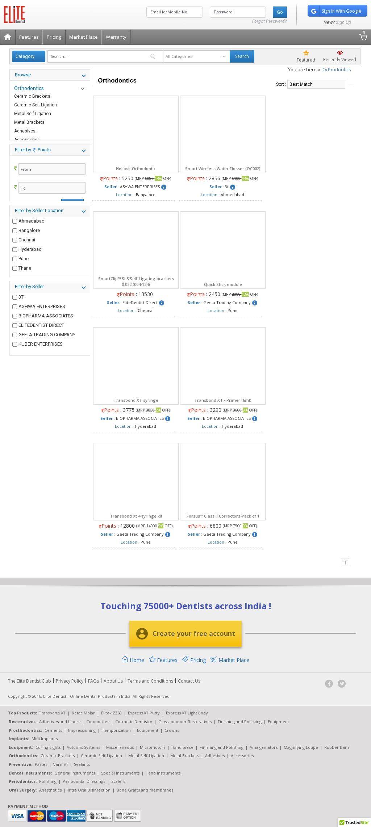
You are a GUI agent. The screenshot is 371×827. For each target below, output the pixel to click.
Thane (21, 284)
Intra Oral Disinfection (89, 790)
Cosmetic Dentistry (133, 721)
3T (18, 311)
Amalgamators (264, 747)
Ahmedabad (28, 237)
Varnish (60, 764)
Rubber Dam (336, 747)
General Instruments (74, 773)
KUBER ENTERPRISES (37, 358)
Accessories (242, 755)
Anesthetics (50, 790)
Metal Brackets (29, 122)
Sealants (82, 764)
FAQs (93, 681)
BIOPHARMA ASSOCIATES (42, 330)
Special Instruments (120, 773)
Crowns (171, 730)
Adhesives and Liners (59, 721)
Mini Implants (45, 738)
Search (242, 56)
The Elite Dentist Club (29, 681)
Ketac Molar (83, 713)
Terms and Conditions (150, 681)
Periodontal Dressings (84, 781)
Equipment (278, 721)
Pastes (41, 764)
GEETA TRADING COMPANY (43, 349)
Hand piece (182, 747)
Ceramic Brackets (32, 96)
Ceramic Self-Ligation (35, 104)
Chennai (23, 256)
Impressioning (82, 730)
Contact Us (189, 681)
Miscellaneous (120, 747)
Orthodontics (29, 88)
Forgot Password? (269, 21)
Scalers (118, 781)
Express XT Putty (144, 713)
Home (133, 660)
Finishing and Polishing (240, 721)
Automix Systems (83, 747)
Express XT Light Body (187, 713)
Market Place (83, 37)
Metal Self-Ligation (32, 113)
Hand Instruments (163, 773)
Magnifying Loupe (301, 747)
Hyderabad (27, 266)
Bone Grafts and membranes (145, 790)
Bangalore (26, 247)
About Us (113, 681)
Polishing (48, 781)
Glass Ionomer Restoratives (185, 721)
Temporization (116, 730)
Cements (53, 730)
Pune (20, 275)
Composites (97, 721)
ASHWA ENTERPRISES (38, 320)
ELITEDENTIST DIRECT (38, 339)
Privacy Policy (69, 681)
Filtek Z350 (111, 713)
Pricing (54, 37)
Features (29, 37)
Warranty (116, 37)
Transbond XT (52, 713)
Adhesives (25, 131)
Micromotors (152, 747)
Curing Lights (48, 747)
